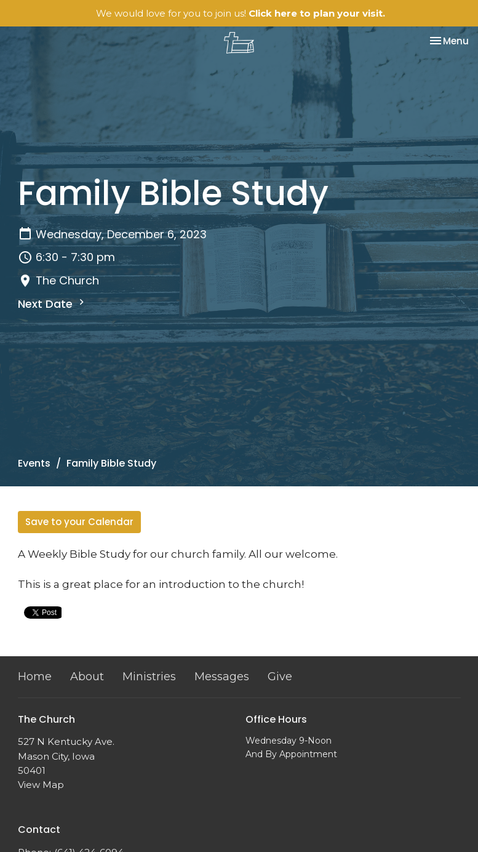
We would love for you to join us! (240, 13)
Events (34, 463)
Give (280, 676)
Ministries (149, 676)
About (87, 676)
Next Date (52, 303)
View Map (41, 784)
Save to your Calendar (79, 521)
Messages (221, 676)
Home (35, 676)
